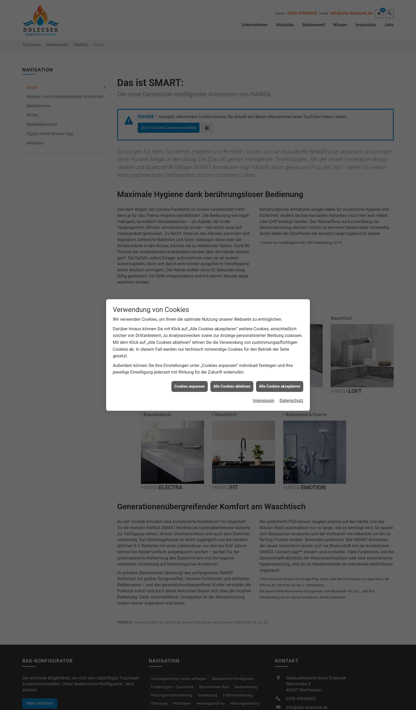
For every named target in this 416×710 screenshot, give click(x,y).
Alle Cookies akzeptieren (279, 379)
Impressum (263, 393)
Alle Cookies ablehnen (231, 379)
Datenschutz (291, 393)
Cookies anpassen (189, 379)
